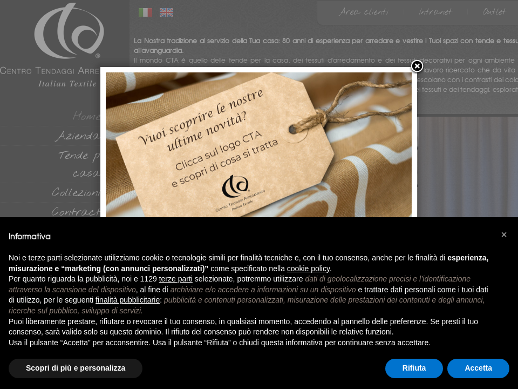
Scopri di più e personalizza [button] (75, 368)
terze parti (176, 278)
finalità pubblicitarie (128, 300)
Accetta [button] (478, 368)
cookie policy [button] (308, 268)
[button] (504, 234)
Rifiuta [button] (414, 368)
